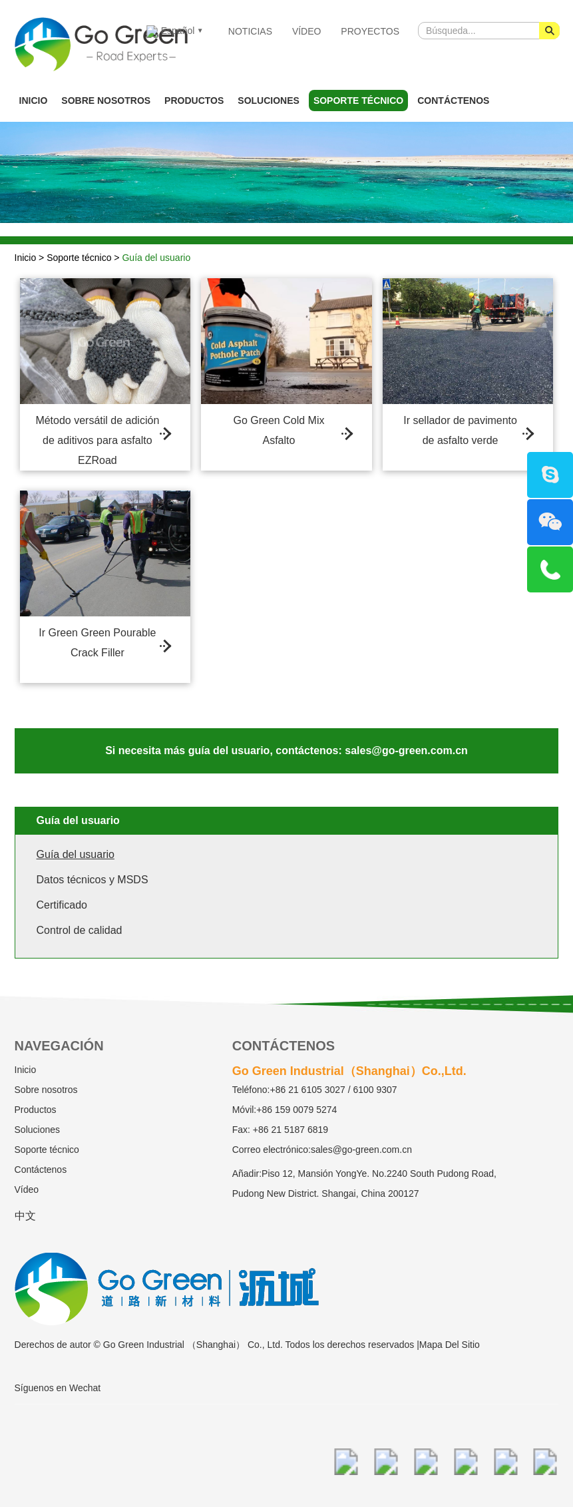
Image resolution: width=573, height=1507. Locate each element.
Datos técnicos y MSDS (92, 879)
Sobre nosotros (105, 100)
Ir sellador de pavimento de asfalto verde (460, 430)
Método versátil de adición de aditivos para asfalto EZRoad (97, 439)
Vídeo (306, 31)
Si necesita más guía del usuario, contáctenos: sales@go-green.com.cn (286, 750)
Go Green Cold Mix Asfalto (279, 430)
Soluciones (268, 100)
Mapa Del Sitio (449, 1344)
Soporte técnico (358, 100)
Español (170, 31)
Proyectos (370, 31)
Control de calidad (79, 930)
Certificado (62, 905)
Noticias (250, 31)
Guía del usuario (156, 257)
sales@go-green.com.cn (361, 1149)
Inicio (33, 100)
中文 (25, 1215)
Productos (194, 100)
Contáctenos (453, 100)
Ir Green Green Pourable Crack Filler (97, 642)
